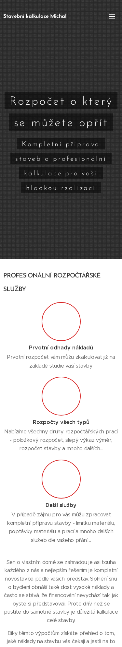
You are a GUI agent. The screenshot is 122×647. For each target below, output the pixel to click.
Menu (112, 16)
